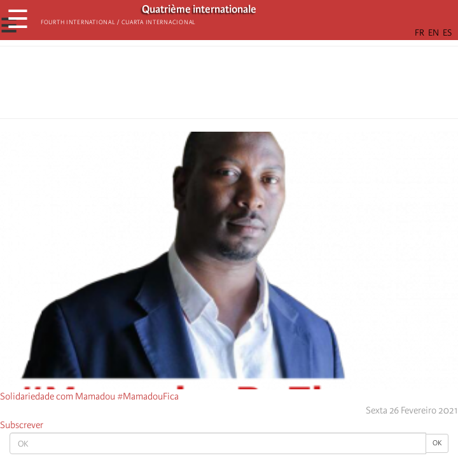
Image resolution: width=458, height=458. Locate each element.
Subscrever (21, 425)
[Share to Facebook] (193, 86)
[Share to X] (211, 86)
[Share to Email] (246, 86)
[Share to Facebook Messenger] (229, 86)
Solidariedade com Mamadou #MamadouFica (89, 396)
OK (437, 443)
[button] (264, 86)
